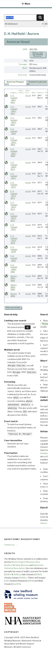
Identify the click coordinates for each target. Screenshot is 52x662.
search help (13, 307)
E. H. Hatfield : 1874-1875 (14, 206)
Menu (26, 4)
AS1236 (28, 96)
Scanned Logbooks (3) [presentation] (37, 83)
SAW (22, 577)
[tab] (15, 82)
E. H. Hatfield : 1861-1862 (14, 99)
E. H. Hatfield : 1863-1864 (14, 121)
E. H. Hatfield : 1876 (14, 227)
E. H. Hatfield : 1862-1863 (14, 110)
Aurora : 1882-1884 (14, 278)
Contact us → (10, 545)
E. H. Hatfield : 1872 (14, 176)
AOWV (8, 574)
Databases (45, 453)
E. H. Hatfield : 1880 (14, 258)
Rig (25, 60)
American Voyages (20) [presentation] (14, 83)
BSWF (38, 574)
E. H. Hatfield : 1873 (14, 185)
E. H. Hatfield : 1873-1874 (14, 194)
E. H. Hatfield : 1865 (14, 131)
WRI (25, 49)
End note (22, 75)
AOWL (17, 574)
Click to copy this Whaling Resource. (37, 54)
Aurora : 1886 (14, 295)
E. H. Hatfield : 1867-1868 (14, 152)
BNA (31, 581)
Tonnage (23, 64)
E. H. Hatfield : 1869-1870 (14, 165)
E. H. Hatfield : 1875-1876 (14, 217)
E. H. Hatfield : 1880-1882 (14, 268)
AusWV (16, 584)
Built (24, 68)
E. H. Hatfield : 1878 (14, 249)
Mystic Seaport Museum (23, 562)
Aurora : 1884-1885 (14, 287)
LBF (7, 581)
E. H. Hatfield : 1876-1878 (14, 239)
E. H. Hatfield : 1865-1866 (14, 141)
